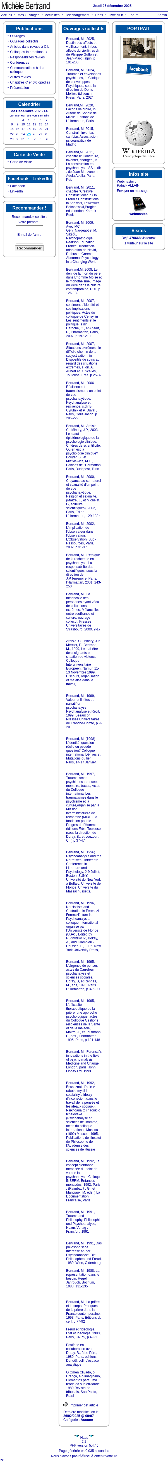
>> (46, 111)
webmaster (138, 214)
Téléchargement (77, 15)
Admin (162, 15)
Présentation (19, 88)
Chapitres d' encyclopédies (30, 82)
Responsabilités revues (27, 57)
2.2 (84, 1440)
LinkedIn (16, 191)
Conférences (19, 63)
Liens (99, 15)
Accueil (6, 15)
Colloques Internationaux (28, 52)
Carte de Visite (21, 162)
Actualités (52, 15)
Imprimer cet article (80, 1404)
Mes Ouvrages (28, 15)
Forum (133, 15)
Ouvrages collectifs (24, 41)
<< (13, 111)
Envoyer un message (132, 191)
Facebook (17, 186)
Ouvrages (17, 36)
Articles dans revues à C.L (29, 47)
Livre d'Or (116, 15)
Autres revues (20, 77)
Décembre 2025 (29, 111)
